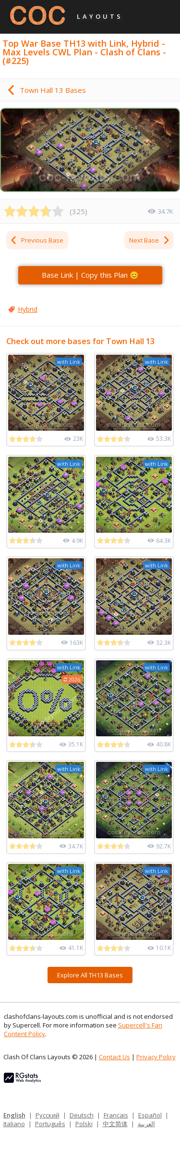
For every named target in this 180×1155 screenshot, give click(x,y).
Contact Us (114, 1056)
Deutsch (82, 1115)
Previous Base (36, 240)
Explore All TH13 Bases (90, 975)
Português (50, 1123)
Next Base (149, 240)
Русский (48, 1115)
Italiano (14, 1123)
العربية (146, 1123)
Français (116, 1115)
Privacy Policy (156, 1056)
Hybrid (27, 309)
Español (150, 1115)
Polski (84, 1123)
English (14, 1115)
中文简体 (115, 1123)
